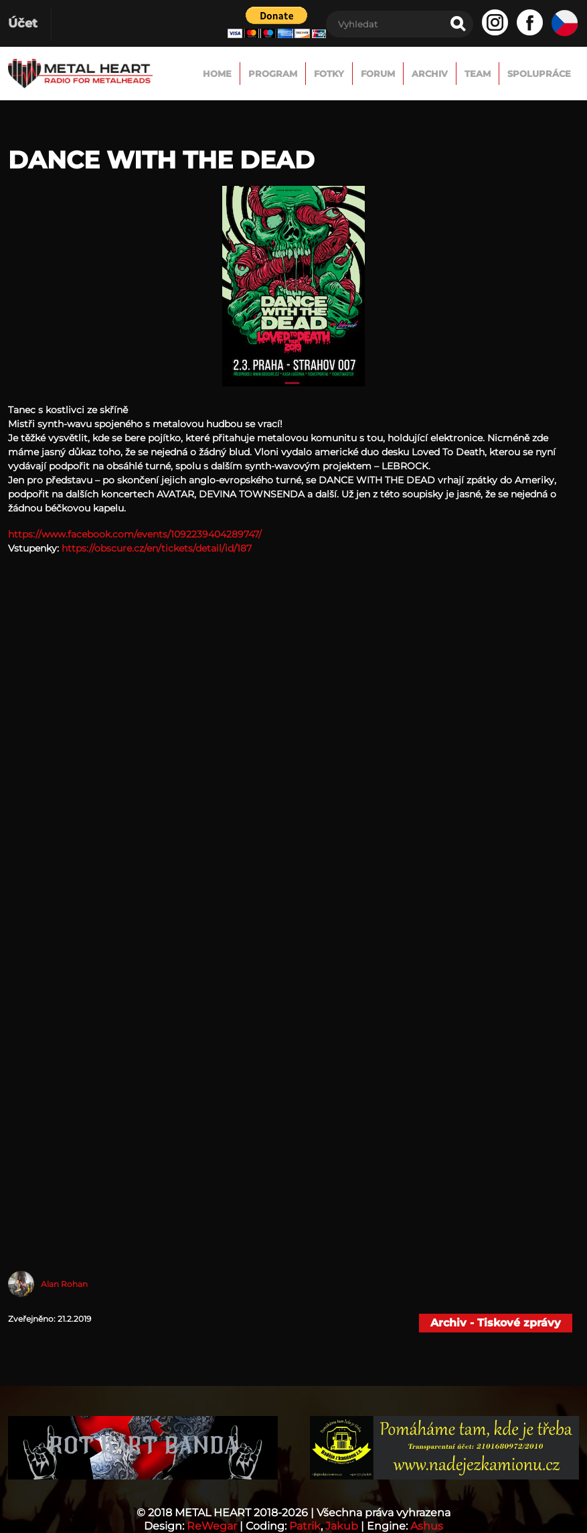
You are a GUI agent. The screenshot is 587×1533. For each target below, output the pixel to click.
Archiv (430, 73)
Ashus (426, 1526)
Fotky (329, 73)
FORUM (378, 73)
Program (272, 73)
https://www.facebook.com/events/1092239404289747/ (135, 534)
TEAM (478, 73)
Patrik (305, 1526)
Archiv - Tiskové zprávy (495, 1322)
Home (217, 73)
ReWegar (212, 1526)
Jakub (341, 1526)
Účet (22, 23)
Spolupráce (539, 73)
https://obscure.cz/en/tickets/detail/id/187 (157, 548)
